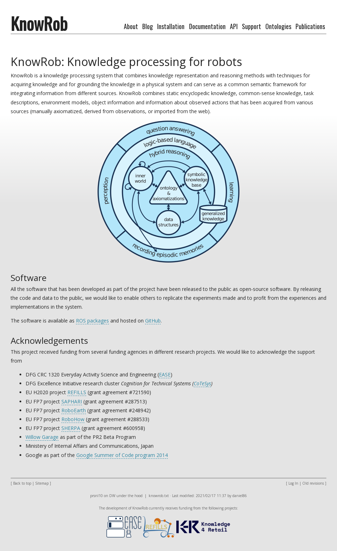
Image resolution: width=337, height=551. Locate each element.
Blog (147, 26)
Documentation (207, 26)
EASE (165, 374)
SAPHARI (71, 401)
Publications (310, 26)
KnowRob (39, 23)
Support (251, 26)
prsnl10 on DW (102, 495)
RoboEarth (73, 410)
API (234, 26)
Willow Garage (42, 437)
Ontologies (278, 26)
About (131, 26)
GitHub (153, 320)
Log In (293, 483)
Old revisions (313, 483)
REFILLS (76, 392)
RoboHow (72, 419)
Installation (170, 26)
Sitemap (42, 483)
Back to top (22, 483)
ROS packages (92, 320)
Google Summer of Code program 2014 (122, 455)
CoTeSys (202, 383)
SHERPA (70, 428)
